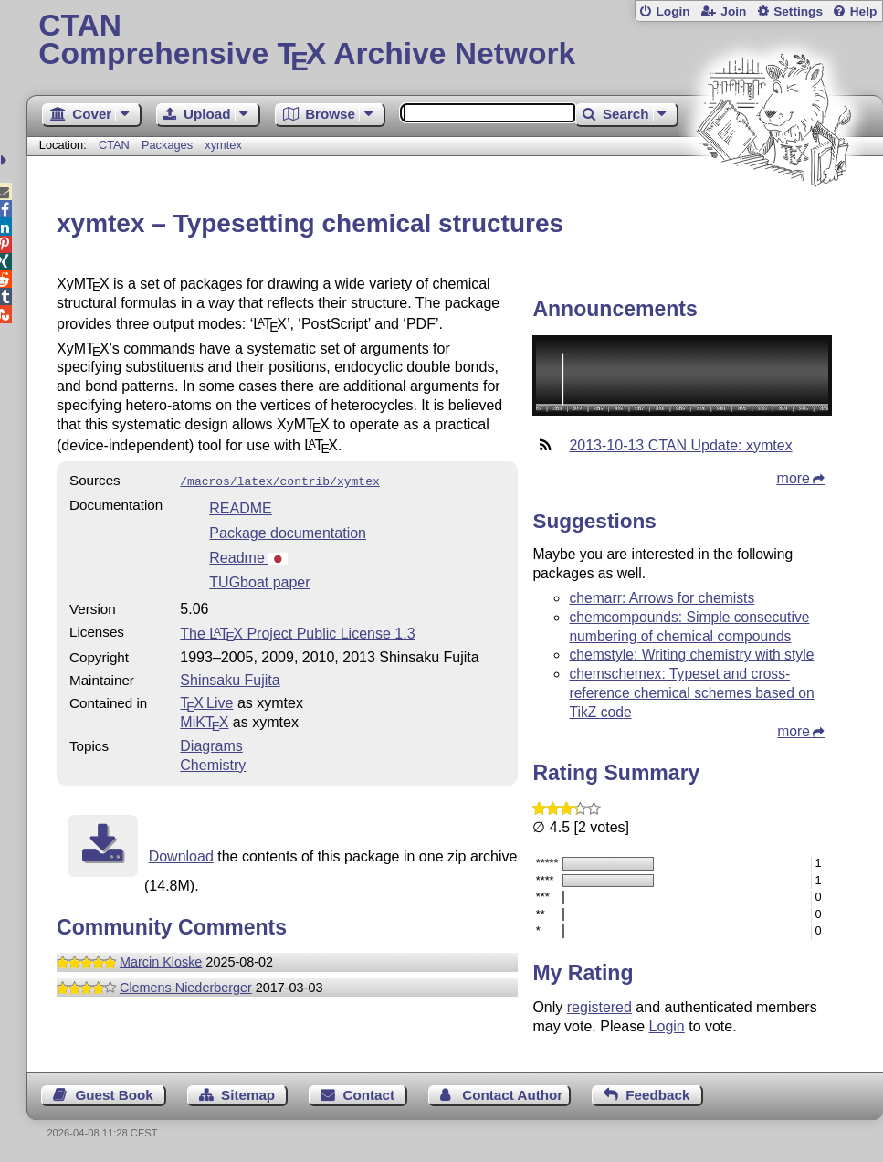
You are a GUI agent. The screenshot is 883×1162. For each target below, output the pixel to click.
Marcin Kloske (161, 960)
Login (672, 11)
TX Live (206, 701)
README (240, 506)
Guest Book (114, 1095)
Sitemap (248, 1095)
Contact (368, 1095)
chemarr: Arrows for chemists (661, 598)
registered (599, 1007)
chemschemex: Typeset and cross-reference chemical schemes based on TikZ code (691, 693)
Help (864, 11)
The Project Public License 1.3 (297, 631)
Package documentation (287, 531)
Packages (169, 145)
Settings (798, 11)
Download (181, 854)
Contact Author (512, 1095)
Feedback (657, 1095)
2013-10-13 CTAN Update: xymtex (680, 445)
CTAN (114, 145)
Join (733, 11)
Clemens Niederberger (186, 985)
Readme (248, 556)
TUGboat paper (259, 580)
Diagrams (211, 744)
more (793, 478)
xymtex (223, 145)
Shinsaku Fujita (229, 678)
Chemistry (213, 763)
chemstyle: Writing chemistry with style (691, 654)
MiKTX (204, 720)
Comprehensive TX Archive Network (454, 41)
